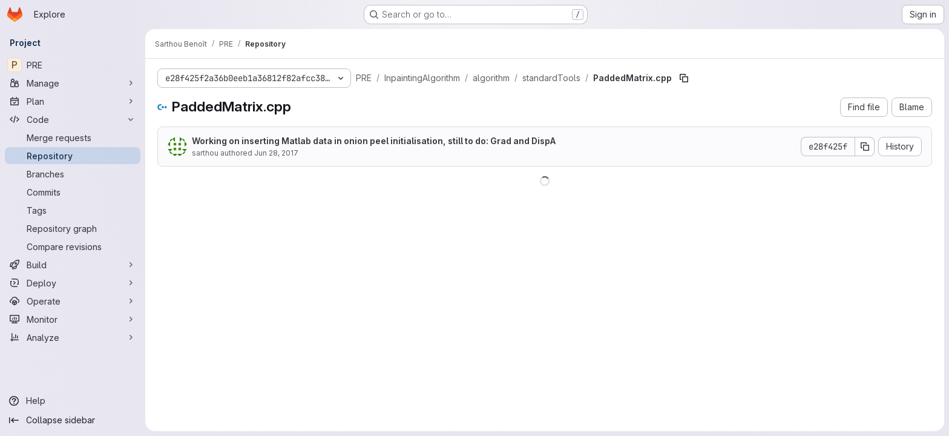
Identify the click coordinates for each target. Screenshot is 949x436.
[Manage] (72, 82)
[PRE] (72, 64)
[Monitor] (72, 319)
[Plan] (72, 101)
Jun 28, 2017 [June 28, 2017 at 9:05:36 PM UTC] (276, 152)
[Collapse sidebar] (72, 420)
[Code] (72, 119)
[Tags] (72, 210)
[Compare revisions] (72, 246)
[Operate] (72, 300)
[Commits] (72, 191)
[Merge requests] (72, 137)
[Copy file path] (684, 78)
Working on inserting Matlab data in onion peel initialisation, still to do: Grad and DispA (374, 141)
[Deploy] (72, 282)
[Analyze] (72, 337)
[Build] (72, 264)
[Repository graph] (72, 228)
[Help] (72, 400)
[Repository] (72, 155)
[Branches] (72, 173)
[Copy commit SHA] (865, 146)
